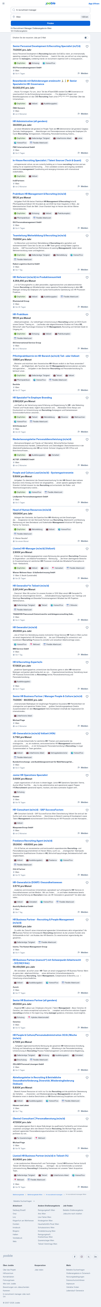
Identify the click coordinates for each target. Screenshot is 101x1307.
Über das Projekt (9, 1270)
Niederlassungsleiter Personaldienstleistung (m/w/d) (42, 439)
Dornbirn (16, 1224)
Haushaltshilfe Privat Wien (48, 1224)
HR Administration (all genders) (30, 121)
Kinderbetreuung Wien (46, 1231)
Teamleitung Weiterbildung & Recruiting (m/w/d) (39, 235)
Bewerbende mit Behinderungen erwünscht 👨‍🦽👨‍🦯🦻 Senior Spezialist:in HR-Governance (45, 82)
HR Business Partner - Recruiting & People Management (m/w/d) (43, 921)
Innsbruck (16, 1227)
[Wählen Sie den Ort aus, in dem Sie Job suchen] (50, 17)
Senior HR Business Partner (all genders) (35, 1000)
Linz (14, 1217)
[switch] (86, 37)
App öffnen (94, 3)
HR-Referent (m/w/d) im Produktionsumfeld (37, 277)
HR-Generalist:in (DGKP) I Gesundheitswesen (37, 882)
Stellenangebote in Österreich (78, 1273)
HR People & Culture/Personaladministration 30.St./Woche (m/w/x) (45, 1037)
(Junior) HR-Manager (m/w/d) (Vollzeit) (34, 548)
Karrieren (6, 1291)
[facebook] (74, 1256)
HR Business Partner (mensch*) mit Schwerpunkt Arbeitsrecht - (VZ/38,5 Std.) (47, 961)
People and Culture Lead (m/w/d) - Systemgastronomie (43, 472)
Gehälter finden (72, 1287)
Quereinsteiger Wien (46, 1240)
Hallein (15, 1234)
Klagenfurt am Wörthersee (23, 1221)
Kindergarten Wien (45, 1221)
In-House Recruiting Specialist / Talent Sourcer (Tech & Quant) (47, 160)
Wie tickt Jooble (9, 1284)
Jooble (17, 1303)
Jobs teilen (39, 1270)
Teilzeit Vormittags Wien (47, 1244)
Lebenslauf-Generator (75, 1291)
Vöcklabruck (17, 1238)
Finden (50, 23)
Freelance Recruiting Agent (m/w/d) (32, 840)
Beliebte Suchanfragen (24, 1201)
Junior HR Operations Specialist (30, 775)
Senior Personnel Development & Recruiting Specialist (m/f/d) (47, 46)
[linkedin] (95, 1256)
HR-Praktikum (20, 314)
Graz (15, 1214)
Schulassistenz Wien (46, 1227)
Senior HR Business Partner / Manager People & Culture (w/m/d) (47, 696)
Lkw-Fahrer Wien (44, 1217)
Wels (15, 1241)
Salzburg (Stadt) (19, 1210)
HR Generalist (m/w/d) (25, 627)
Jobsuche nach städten (72, 1214)
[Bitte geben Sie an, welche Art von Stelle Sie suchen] (50, 10)
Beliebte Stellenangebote (73, 1210)
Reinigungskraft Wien (46, 1210)
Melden (82, 73)
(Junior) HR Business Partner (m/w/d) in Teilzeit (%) (40, 1155)
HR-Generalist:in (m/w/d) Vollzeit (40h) (34, 733)
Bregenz (16, 1231)
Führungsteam (8, 1280)
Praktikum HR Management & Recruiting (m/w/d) (39, 194)
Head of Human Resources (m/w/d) (32, 510)
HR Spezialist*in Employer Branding (32, 397)
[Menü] (3, 3)
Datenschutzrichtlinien (75, 1280)
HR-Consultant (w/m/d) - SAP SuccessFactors (38, 809)
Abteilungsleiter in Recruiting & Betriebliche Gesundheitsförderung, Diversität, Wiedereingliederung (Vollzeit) (43, 1080)
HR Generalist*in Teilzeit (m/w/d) (31, 585)
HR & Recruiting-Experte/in (27, 662)
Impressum (70, 1284)
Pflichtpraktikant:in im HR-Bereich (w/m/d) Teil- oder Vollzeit (46, 356)
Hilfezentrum (8, 1273)
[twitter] (88, 1256)
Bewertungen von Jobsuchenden (16, 1287)
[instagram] (81, 1256)
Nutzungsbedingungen (75, 1277)
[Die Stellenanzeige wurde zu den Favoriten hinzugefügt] (87, 46)
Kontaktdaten (8, 1277)
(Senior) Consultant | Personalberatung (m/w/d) (39, 1118)
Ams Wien (42, 1214)
